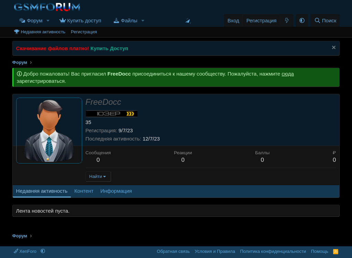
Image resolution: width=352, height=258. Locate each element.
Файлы (129, 20)
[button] (48, 20)
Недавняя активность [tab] (42, 191)
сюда (288, 74)
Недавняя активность (43, 31)
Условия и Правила (215, 251)
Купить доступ (84, 20)
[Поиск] (325, 20)
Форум (35, 20)
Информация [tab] (116, 191)
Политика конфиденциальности (273, 251)
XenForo (26, 251)
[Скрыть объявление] (333, 48)
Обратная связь (173, 251)
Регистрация (84, 31)
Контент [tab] (84, 191)
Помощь (319, 251)
